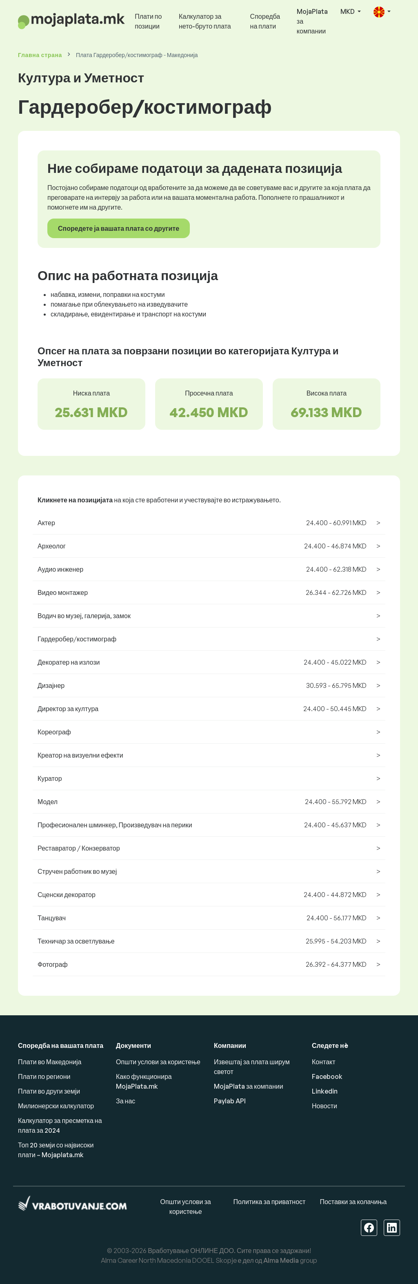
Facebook (327, 1076)
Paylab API (230, 1101)
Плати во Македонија (49, 1062)
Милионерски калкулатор (56, 1106)
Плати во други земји (49, 1091)
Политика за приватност (269, 1202)
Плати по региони (44, 1076)
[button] (382, 12)
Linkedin (325, 1091)
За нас (125, 1101)
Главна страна (40, 54)
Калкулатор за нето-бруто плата (205, 21)
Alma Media (281, 1260)
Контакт (324, 1062)
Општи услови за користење (158, 1062)
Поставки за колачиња (353, 1202)
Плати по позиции (148, 21)
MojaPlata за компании (312, 21)
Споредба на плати (265, 21)
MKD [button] (348, 11)
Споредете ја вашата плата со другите (118, 228)
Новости (324, 1106)
